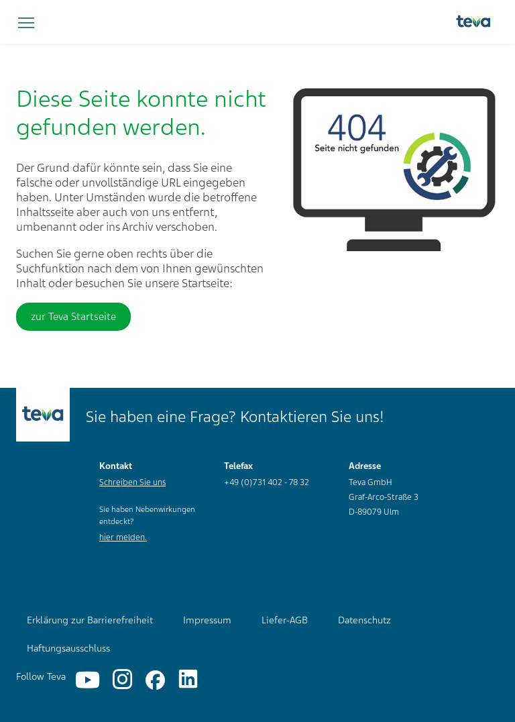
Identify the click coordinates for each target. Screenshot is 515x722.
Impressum (207, 620)
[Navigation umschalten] (26, 23)
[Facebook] (155, 680)
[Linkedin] (188, 680)
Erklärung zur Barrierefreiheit (90, 620)
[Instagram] (122, 680)
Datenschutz (364, 620)
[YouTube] (87, 680)
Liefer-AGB (285, 620)
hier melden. (123, 537)
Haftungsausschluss (68, 648)
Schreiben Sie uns (132, 482)
